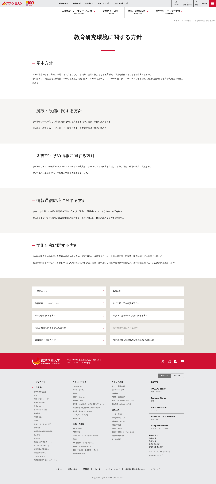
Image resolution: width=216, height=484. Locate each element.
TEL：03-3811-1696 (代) (78, 362)
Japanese (164, 376)
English (177, 376)
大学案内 (187, 21)
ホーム (178, 21)
